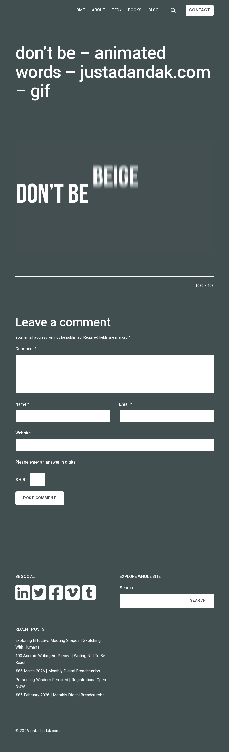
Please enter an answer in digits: (46, 462)
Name (22, 404)
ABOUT (98, 10)
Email (125, 404)
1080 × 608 (204, 286)
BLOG (153, 10)
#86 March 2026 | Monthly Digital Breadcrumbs (57, 671)
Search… (128, 587)
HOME (79, 10)
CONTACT (199, 10)
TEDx (117, 10)
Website (23, 433)
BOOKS (134, 10)
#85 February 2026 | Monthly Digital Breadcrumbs (60, 695)
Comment (26, 348)
